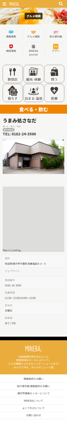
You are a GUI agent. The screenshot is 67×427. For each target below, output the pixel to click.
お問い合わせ (33, 415)
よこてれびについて (33, 408)
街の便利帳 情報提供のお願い (33, 386)
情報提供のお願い (34, 378)
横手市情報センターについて (33, 393)
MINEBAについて (33, 400)
